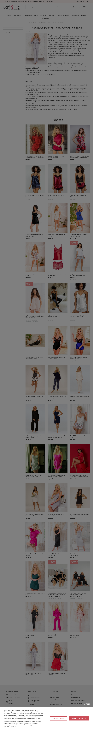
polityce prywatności (10, 716)
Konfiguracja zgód (58, 718)
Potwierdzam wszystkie (79, 718)
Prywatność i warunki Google (27, 718)
